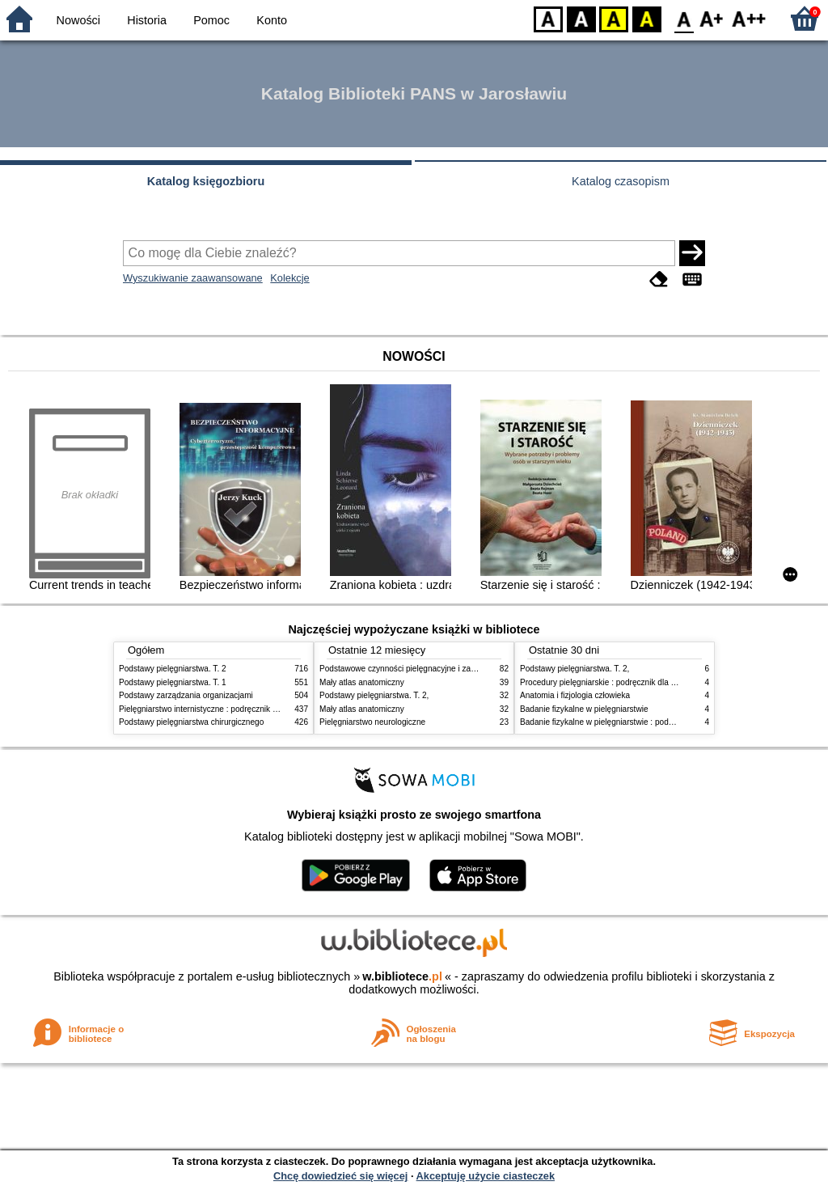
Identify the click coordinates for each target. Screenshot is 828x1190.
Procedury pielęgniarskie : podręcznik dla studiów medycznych (633, 682)
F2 (749, 18)
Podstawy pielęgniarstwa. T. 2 (172, 668)
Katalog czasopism (621, 181)
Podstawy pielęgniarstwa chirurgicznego (191, 722)
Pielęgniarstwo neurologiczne (372, 722)
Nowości (78, 20)
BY (646, 18)
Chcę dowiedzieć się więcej (340, 1176)
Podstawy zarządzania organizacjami (186, 695)
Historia (147, 20)
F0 (683, 18)
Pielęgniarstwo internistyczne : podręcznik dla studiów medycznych (240, 709)
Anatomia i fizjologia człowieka (575, 695)
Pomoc (211, 20)
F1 (712, 18)
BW (581, 18)
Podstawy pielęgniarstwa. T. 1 (172, 682)
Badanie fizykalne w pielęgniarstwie (584, 709)
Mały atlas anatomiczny (361, 682)
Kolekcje (289, 278)
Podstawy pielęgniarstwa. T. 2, (374, 695)
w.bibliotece (402, 976)
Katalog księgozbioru (206, 181)
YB (613, 18)
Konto (271, 20)
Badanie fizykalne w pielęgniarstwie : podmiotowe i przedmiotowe (638, 722)
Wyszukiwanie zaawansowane (193, 278)
